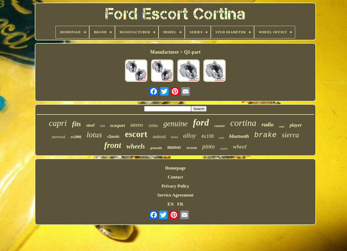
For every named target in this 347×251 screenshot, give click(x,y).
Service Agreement (175, 195)
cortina (243, 123)
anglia (224, 148)
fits (76, 124)
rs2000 (76, 137)
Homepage (175, 168)
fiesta (174, 137)
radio (268, 124)
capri (58, 123)
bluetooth (239, 136)
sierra (290, 135)
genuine (175, 123)
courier (219, 126)
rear (281, 126)
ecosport (117, 125)
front (112, 145)
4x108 (207, 136)
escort (136, 134)
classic (113, 136)
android (159, 136)
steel (90, 125)
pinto (208, 146)
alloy (189, 135)
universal (58, 137)
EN (171, 204)
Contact (175, 177)
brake (265, 135)
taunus (174, 147)
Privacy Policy (175, 186)
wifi (102, 126)
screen (191, 148)
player (296, 125)
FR (180, 204)
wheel (239, 146)
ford (201, 122)
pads (221, 137)
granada (156, 148)
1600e (153, 126)
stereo (136, 125)
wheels (135, 146)
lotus (94, 134)
